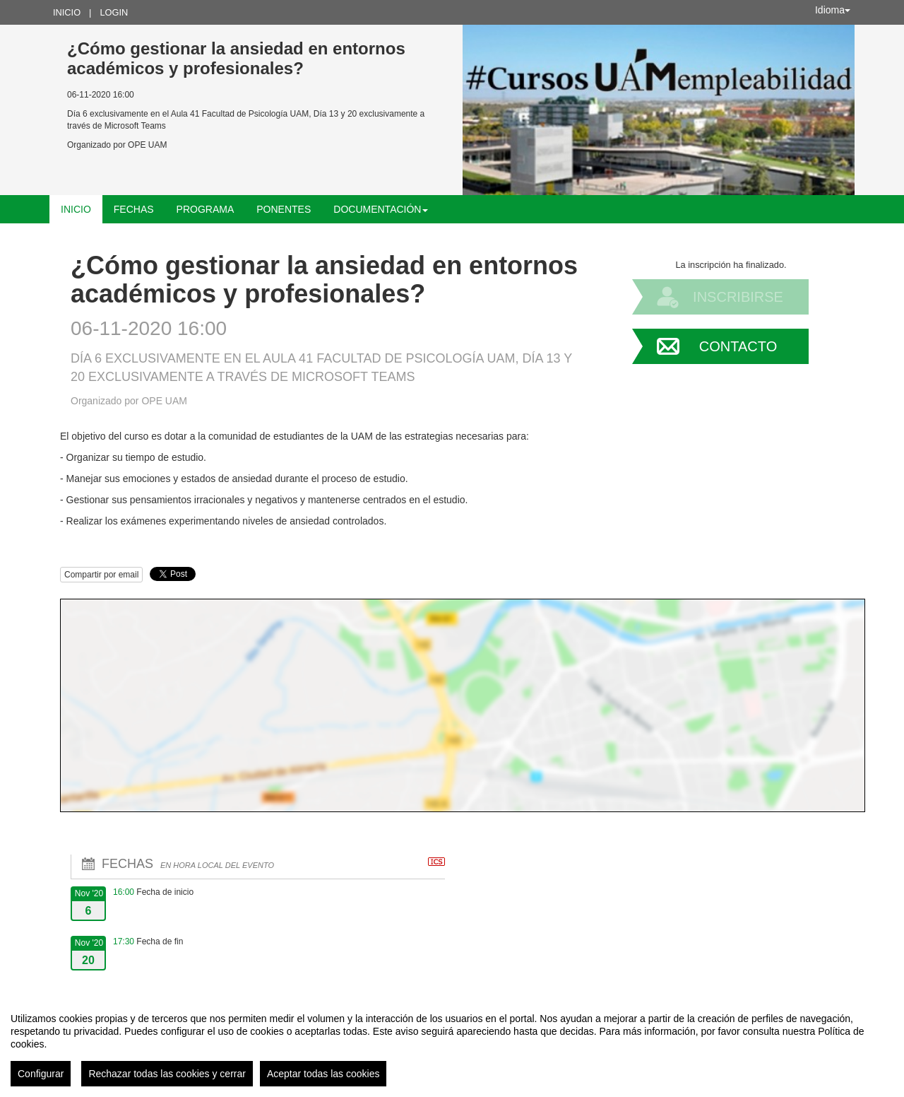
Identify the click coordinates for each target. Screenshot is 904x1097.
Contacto (738, 346)
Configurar (41, 1073)
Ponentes (283, 209)
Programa (205, 209)
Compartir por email (101, 575)
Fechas (134, 209)
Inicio (67, 12)
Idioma (832, 10)
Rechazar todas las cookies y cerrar (167, 1073)
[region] (452, 1044)
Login (114, 12)
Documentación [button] (380, 209)
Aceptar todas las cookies (323, 1073)
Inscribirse (738, 297)
